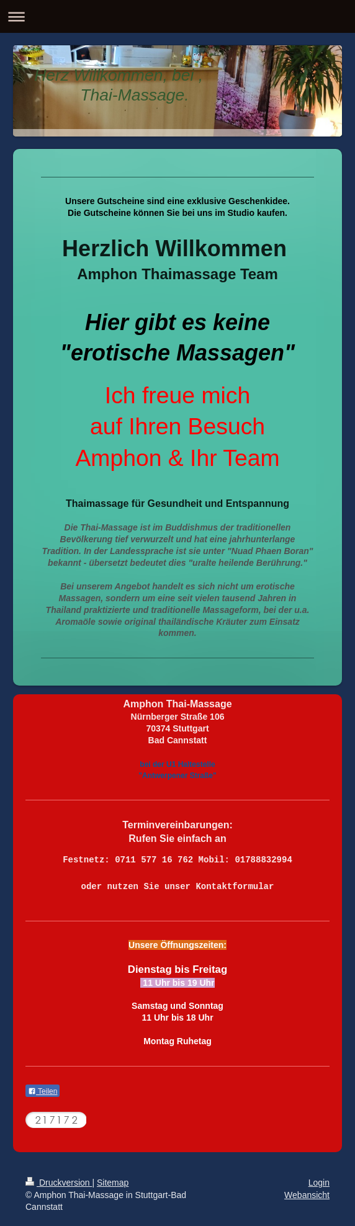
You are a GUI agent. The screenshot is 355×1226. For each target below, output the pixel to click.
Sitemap (112, 1183)
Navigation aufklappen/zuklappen (177, 16)
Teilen (42, 1091)
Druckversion (58, 1183)
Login (319, 1183)
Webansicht (307, 1195)
